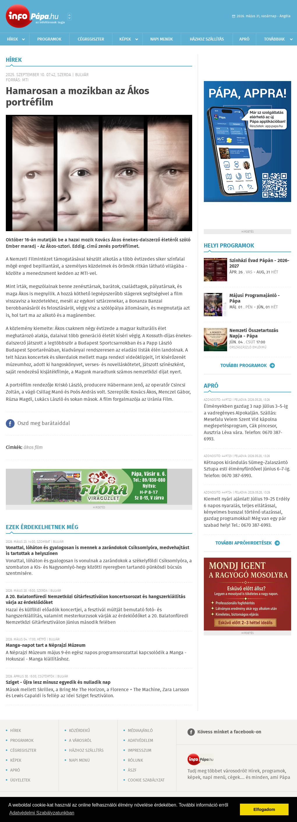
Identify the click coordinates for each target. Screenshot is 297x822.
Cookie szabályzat (146, 780)
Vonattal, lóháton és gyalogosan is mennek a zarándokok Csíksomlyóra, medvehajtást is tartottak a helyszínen (97, 550)
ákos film (33, 447)
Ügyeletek (20, 780)
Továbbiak (274, 39)
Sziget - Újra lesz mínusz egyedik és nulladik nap (58, 682)
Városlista (69, 16)
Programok (49, 39)
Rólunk (135, 760)
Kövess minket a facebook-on (229, 732)
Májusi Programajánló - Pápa (254, 298)
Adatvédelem (140, 740)
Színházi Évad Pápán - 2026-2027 (259, 263)
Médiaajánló (140, 731)
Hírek (12, 39)
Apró (244, 39)
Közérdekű (79, 731)
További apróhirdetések (243, 543)
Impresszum (139, 750)
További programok (243, 365)
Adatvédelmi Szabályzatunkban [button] (41, 812)
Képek (125, 39)
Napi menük (161, 39)
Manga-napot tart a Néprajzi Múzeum (46, 645)
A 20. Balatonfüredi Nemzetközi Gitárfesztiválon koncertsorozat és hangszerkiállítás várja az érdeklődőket (95, 599)
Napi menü (79, 760)
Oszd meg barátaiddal (43, 423)
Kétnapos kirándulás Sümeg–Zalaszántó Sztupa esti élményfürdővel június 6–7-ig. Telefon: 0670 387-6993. (247, 469)
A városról (80, 740)
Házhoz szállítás (207, 39)
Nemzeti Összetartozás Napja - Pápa (253, 333)
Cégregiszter (91, 39)
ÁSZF (132, 770)
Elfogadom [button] (264, 809)
